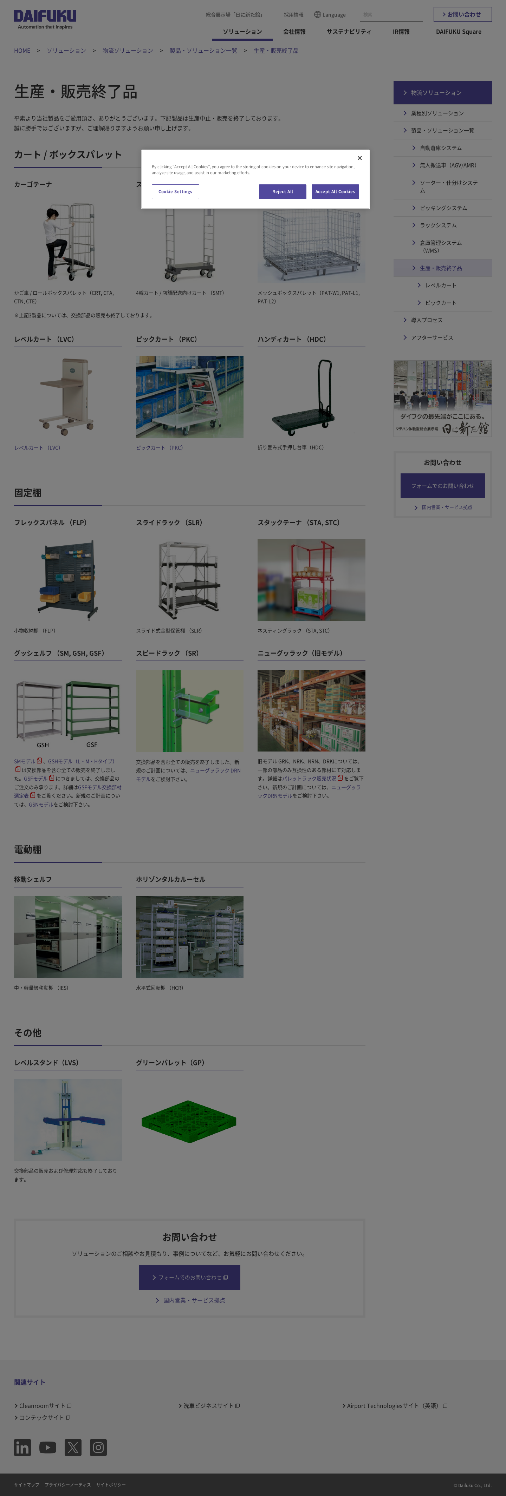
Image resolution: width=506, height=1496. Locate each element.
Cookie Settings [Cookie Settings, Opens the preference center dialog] (175, 192)
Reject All (282, 192)
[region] (255, 179)
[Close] (360, 158)
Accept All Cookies (335, 192)
